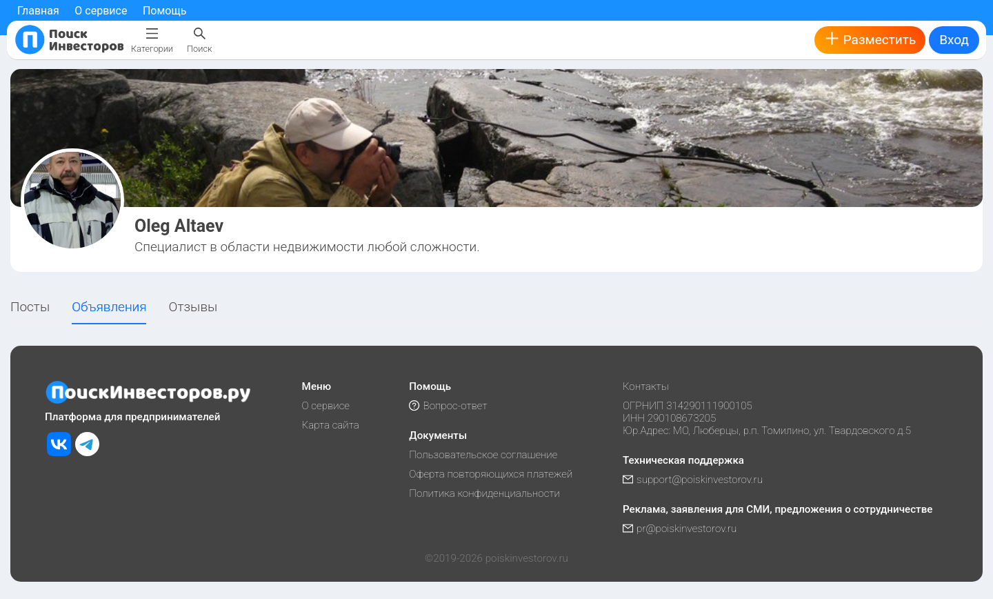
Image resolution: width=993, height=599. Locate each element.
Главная (38, 10)
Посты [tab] (30, 307)
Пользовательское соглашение (483, 455)
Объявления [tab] (109, 307)
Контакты (646, 386)
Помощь (164, 10)
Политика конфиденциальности (484, 493)
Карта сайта (330, 425)
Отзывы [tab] (193, 307)
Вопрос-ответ (448, 406)
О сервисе (100, 10)
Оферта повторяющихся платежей (490, 474)
